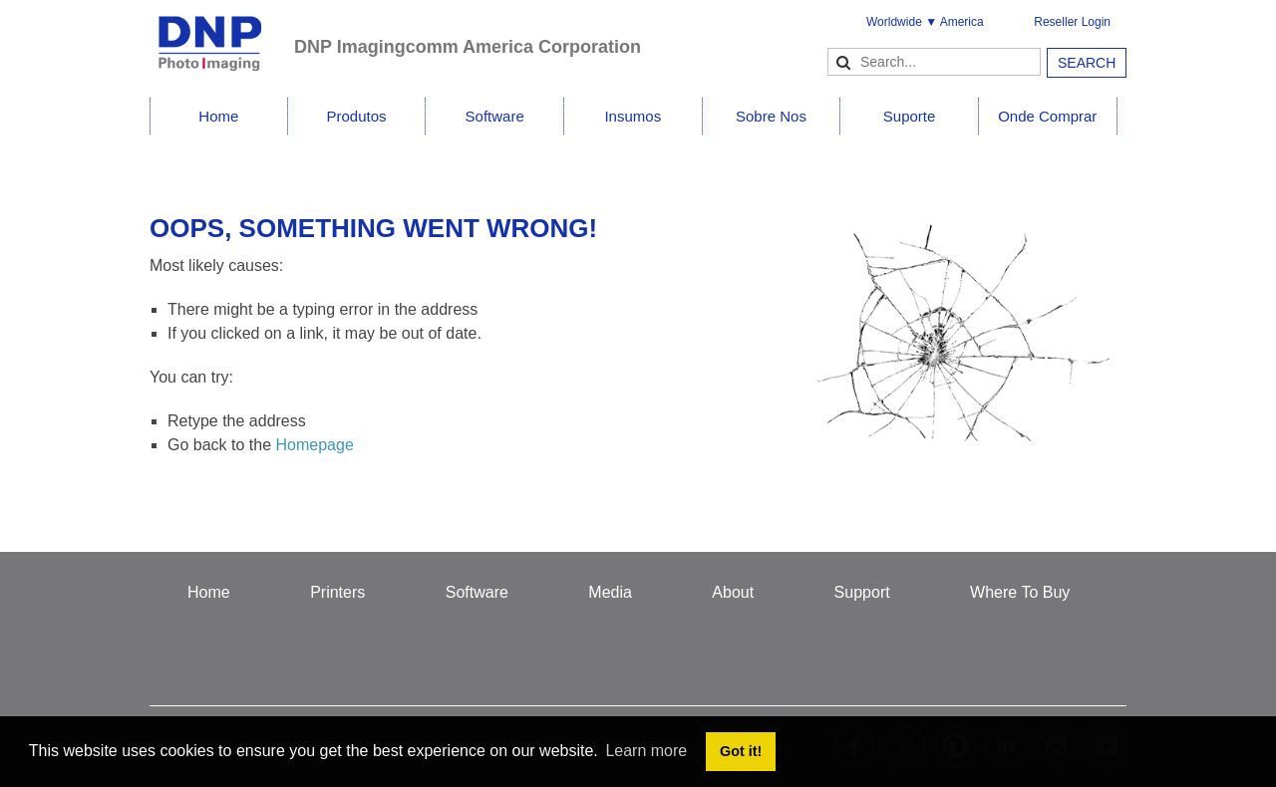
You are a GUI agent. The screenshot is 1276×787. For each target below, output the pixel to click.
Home (218, 116)
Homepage (315, 444)
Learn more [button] (646, 750)
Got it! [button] (741, 751)
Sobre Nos (771, 116)
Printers (337, 592)
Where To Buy (1020, 592)
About (733, 592)
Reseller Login (1072, 22)
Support (862, 592)
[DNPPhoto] (222, 34)
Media (610, 592)
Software (495, 116)
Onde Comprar (1047, 116)
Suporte (909, 116)
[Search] (934, 62)
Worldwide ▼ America (925, 22)
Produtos (356, 116)
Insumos (632, 116)
